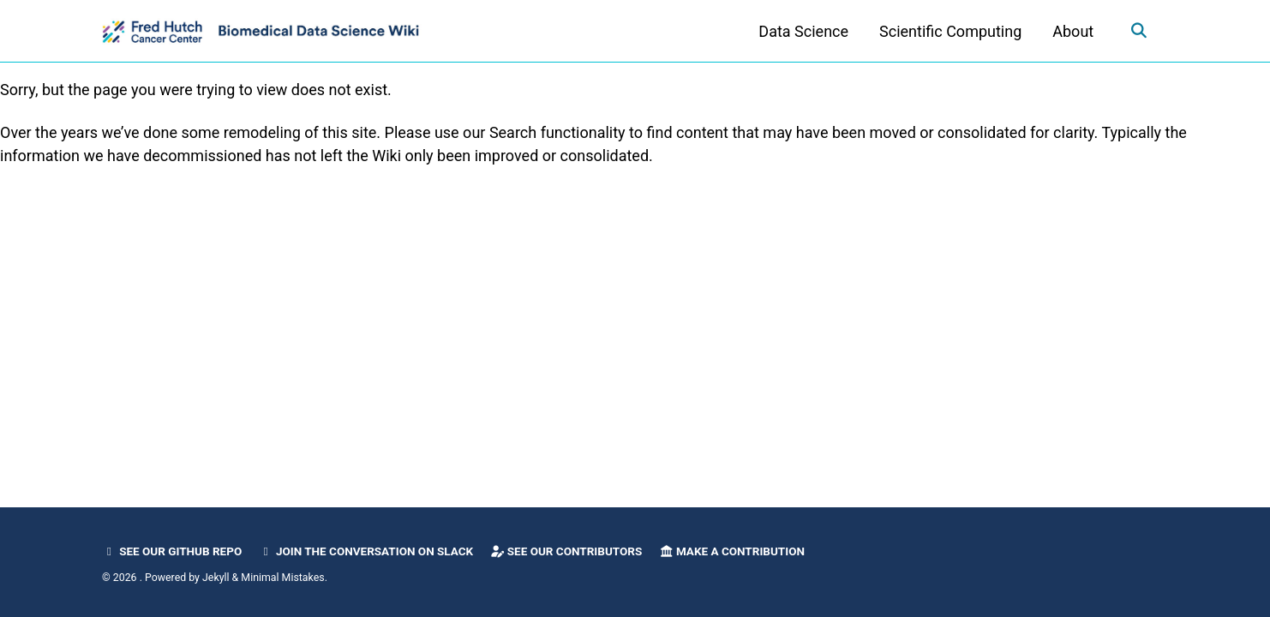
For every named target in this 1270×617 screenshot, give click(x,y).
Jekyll (216, 578)
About (1072, 31)
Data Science (803, 31)
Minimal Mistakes (282, 578)
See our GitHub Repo (172, 551)
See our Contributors (566, 551)
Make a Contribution (732, 551)
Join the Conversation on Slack (366, 551)
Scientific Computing (949, 31)
